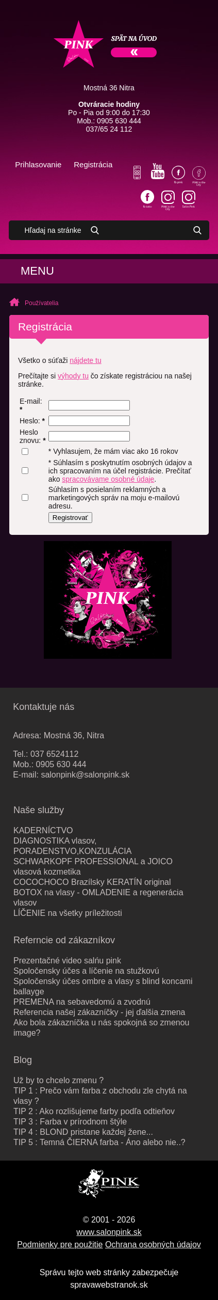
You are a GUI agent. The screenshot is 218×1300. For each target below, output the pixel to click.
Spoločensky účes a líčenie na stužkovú (86, 970)
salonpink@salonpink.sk (85, 774)
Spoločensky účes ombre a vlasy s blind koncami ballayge (103, 986)
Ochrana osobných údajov (153, 1244)
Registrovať (70, 517)
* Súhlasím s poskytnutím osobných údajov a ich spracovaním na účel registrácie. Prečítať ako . (120, 470)
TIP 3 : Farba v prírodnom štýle (70, 1121)
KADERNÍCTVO (43, 830)
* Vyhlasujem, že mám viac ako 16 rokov (113, 451)
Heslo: (32, 421)
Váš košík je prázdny (123, 165)
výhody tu (73, 376)
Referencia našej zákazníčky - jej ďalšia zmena (99, 1012)
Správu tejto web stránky (85, 1272)
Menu (37, 270)
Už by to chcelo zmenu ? (58, 1080)
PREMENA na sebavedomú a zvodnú (81, 1001)
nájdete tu (86, 360)
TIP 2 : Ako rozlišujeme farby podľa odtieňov (94, 1111)
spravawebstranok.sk (108, 1284)
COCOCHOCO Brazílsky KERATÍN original (92, 882)
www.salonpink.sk (108, 1232)
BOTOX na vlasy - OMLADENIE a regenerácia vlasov (98, 897)
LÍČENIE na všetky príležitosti (67, 913)
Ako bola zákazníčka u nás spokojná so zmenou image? (101, 1027)
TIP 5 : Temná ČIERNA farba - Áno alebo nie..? (99, 1142)
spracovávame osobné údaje (108, 479)
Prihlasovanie (38, 164)
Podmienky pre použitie (60, 1244)
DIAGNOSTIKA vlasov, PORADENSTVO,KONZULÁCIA (72, 845)
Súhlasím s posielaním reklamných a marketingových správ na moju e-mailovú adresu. (113, 497)
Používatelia (41, 303)
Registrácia (93, 164)
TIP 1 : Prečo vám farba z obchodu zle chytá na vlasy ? (100, 1095)
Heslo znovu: (33, 436)
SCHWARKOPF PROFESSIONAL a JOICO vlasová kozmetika (93, 866)
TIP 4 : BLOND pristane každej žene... (83, 1132)
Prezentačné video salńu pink (67, 960)
